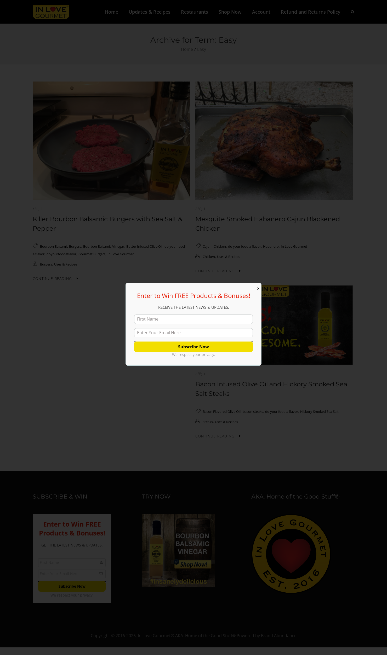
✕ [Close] (258, 288)
